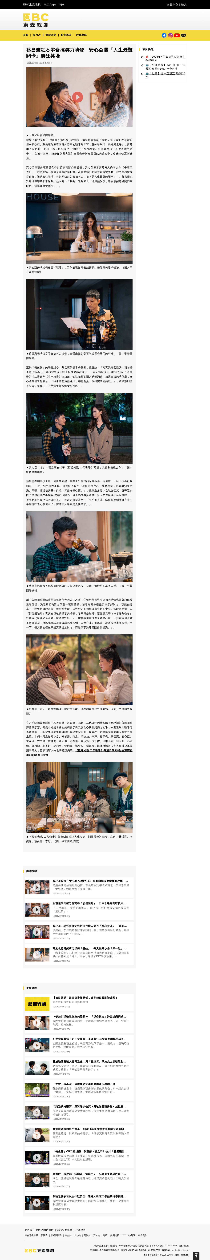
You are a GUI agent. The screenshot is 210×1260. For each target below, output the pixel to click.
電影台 (87, 1235)
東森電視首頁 (31, 1235)
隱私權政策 (184, 1246)
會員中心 (172, 4)
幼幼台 (77, 1235)
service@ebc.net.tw (180, 1250)
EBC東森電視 (32, 4)
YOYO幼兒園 (128, 1235)
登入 (184, 4)
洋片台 (96, 1235)
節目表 (37, 35)
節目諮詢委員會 (44, 1229)
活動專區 (81, 35)
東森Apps (50, 4)
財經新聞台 (56, 1235)
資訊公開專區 (64, 1229)
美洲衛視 (114, 1235)
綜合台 (68, 1235)
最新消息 (50, 35)
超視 (105, 1235)
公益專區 (80, 1229)
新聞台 (44, 1235)
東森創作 (142, 1235)
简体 (62, 4)
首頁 (25, 35)
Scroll (196, 1256)
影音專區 (66, 35)
